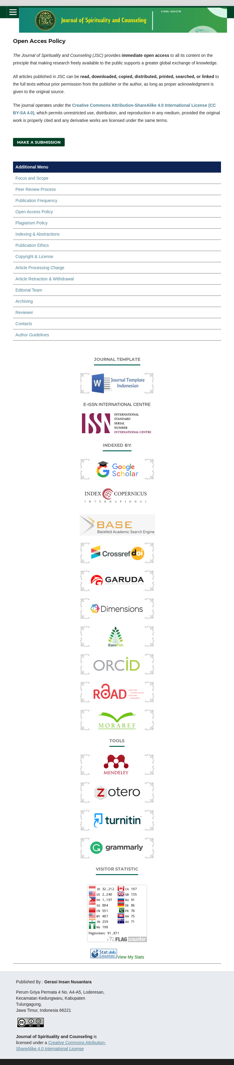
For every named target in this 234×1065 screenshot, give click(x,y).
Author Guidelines (32, 334)
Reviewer (24, 312)
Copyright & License (34, 256)
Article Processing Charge (39, 267)
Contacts (23, 323)
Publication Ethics (32, 245)
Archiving (24, 301)
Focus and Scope (31, 178)
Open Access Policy (34, 211)
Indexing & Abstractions (37, 234)
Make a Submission (39, 142)
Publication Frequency (36, 200)
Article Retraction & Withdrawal (44, 278)
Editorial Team (28, 290)
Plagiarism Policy (31, 223)
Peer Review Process (35, 189)
